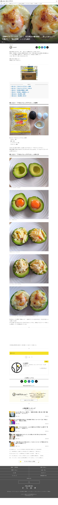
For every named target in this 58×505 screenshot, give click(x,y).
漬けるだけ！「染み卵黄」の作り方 (19, 95)
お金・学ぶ (43, 470)
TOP (1, 3)
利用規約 (25, 491)
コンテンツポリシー (31, 491)
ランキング (14, 475)
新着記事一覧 (43, 475)
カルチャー (43, 472)
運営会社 (49, 491)
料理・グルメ (6, 3)
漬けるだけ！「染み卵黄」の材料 (18, 94)
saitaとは (29, 478)
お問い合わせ (9, 491)
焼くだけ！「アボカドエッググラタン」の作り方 (22, 88)
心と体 (14, 472)
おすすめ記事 (22, 491)
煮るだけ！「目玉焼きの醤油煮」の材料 (20, 90)
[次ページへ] (29, 353)
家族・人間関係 (14, 467)
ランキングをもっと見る (29, 461)
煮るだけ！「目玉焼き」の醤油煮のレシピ (20, 92)
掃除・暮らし (43, 467)
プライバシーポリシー (38, 491)
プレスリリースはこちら (15, 491)
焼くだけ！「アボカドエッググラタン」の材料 (21, 86)
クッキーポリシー (44, 491)
